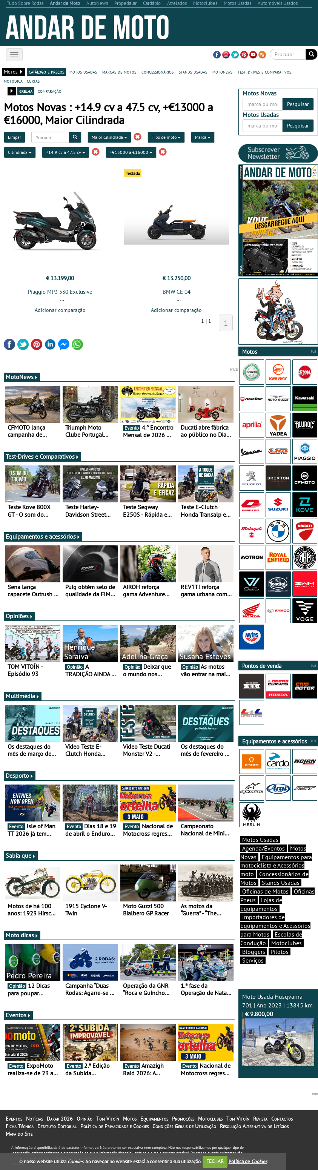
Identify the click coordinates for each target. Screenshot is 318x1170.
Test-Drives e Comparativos (42, 456)
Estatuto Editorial (57, 1126)
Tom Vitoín (107, 1118)
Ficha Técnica (20, 1126)
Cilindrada (20, 152)
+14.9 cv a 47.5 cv (65, 152)
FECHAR (215, 1161)
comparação (49, 91)
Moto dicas (22, 935)
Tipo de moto (166, 137)
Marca (202, 137)
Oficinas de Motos (265, 891)
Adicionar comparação (60, 310)
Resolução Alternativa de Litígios (254, 1126)
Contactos (282, 1118)
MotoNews (22, 377)
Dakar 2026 (60, 1118)
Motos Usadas (260, 839)
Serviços (253, 960)
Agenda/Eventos (263, 848)
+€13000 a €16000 (131, 152)
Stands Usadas (281, 882)
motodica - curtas (22, 80)
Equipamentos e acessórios (43, 536)
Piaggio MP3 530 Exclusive (60, 291)
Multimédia (23, 696)
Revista (260, 1118)
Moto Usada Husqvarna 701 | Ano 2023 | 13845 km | (278, 1029)
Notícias (34, 1118)
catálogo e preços (46, 71)
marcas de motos (119, 71)
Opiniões (19, 616)
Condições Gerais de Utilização (184, 1126)
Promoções (183, 1118)
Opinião (84, 1118)
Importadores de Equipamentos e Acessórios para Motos (275, 925)
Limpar (14, 137)
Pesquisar (298, 104)
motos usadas (83, 71)
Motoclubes (286, 943)
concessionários (157, 71)
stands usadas (193, 71)
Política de (248, 1161)
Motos (130, 1118)
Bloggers (253, 951)
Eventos (18, 1015)
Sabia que (21, 855)
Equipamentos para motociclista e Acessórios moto (276, 865)
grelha (25, 91)
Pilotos (279, 951)
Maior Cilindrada (109, 137)
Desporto (20, 775)
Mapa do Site (19, 1133)
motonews (222, 71)
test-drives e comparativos (264, 71)
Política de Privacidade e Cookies (114, 1126)
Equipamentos (154, 1118)
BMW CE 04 (176, 291)
